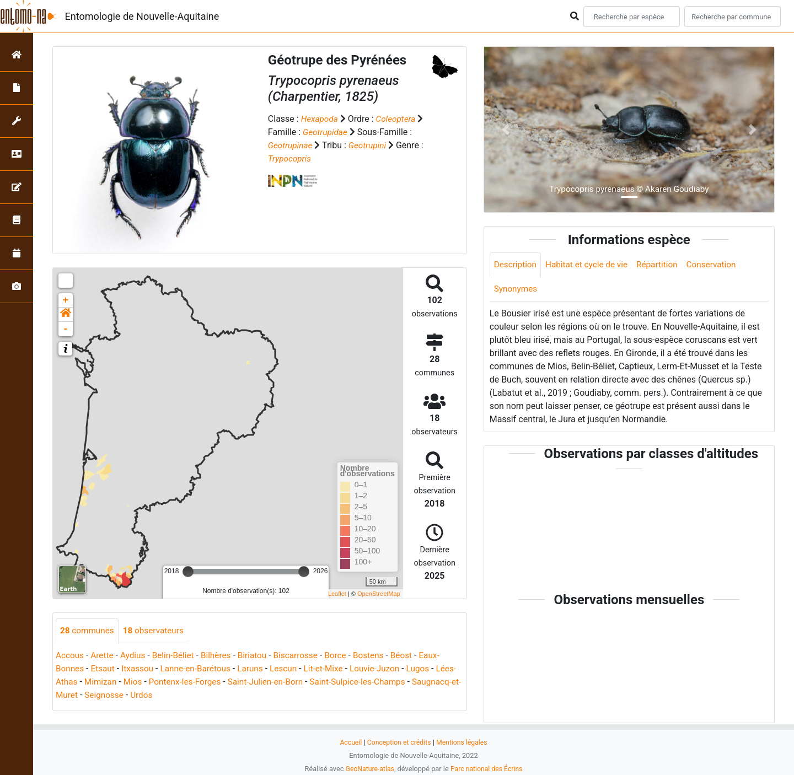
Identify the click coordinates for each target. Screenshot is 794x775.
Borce (346, 655)
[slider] (188, 571)
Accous (70, 655)
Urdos (196, 695)
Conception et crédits (398, 742)
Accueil (348, 742)
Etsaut (104, 669)
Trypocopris (290, 158)
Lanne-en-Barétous (201, 669)
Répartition (663, 265)
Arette (104, 655)
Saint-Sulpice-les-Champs (391, 682)
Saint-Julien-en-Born (294, 682)
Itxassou (141, 669)
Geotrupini (370, 145)
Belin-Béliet (177, 655)
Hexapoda (320, 119)
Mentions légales (463, 742)
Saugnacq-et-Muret (93, 695)
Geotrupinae (291, 145)
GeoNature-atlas (368, 769)
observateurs (157, 631)
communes (88, 631)
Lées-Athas (78, 682)
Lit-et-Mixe (333, 669)
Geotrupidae (326, 132)
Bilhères (222, 655)
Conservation (720, 265)
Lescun (292, 669)
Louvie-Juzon (387, 669)
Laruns (257, 669)
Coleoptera (398, 119)
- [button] (66, 329)
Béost (414, 655)
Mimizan (123, 682)
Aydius (135, 655)
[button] (65, 315)
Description (516, 265)
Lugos (432, 669)
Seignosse (157, 695)
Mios (157, 682)
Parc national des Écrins (487, 769)
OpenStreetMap (378, 593)
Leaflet (337, 593)
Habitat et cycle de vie (591, 265)
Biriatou (259, 655)
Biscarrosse (305, 655)
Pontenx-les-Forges (211, 682)
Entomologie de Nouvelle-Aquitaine (142, 16)
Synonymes (516, 289)
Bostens (380, 655)
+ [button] (66, 300)
